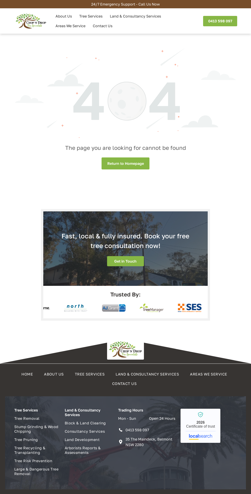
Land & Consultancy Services (135, 16)
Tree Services (90, 16)
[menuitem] (28, 373)
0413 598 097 (137, 430)
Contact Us (102, 26)
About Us (63, 16)
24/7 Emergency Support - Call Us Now (125, 4)
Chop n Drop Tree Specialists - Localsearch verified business (200, 426)
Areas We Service (70, 26)
